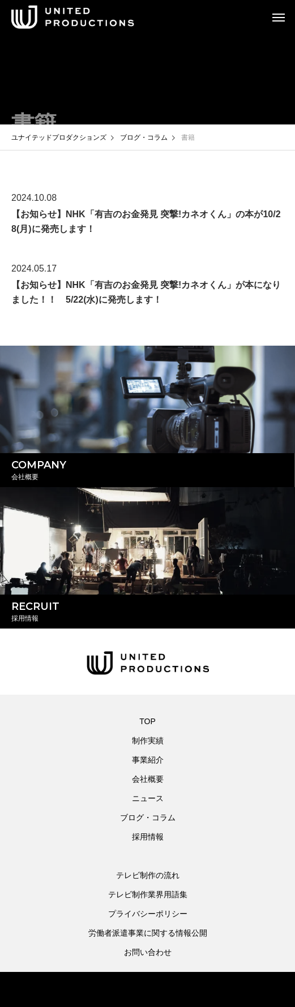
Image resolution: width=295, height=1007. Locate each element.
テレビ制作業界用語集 (147, 894)
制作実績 (148, 741)
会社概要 (148, 779)
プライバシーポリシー (147, 914)
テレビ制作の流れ (147, 875)
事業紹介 (148, 760)
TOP (147, 721)
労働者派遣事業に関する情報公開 (147, 933)
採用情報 (148, 837)
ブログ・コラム (148, 817)
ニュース (148, 798)
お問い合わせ (148, 952)
